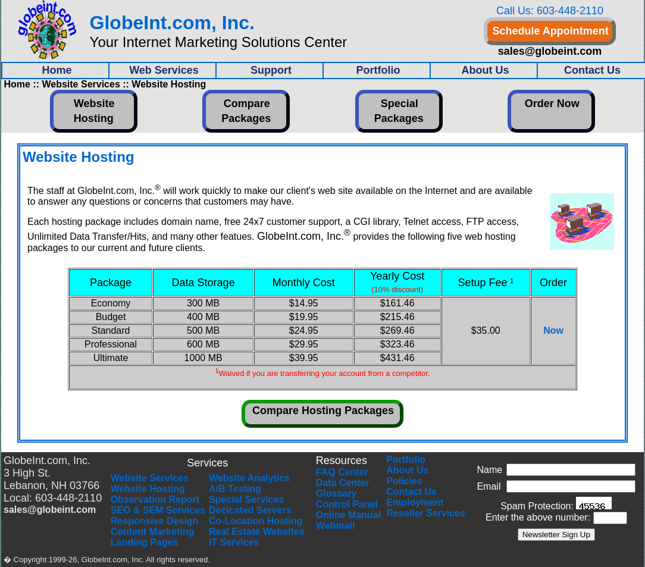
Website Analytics (249, 478)
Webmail (335, 526)
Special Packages (399, 111)
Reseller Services (425, 513)
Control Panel (347, 504)
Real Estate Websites (257, 532)
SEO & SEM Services (158, 510)
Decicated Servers (250, 510)
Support (271, 70)
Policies (404, 481)
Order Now (552, 103)
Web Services (164, 70)
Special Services (246, 499)
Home (56, 70)
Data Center (343, 483)
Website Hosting (94, 111)
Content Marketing (152, 532)
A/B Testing (235, 489)
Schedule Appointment (550, 31)
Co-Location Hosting (255, 521)
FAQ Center (342, 472)
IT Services (234, 542)
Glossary (336, 493)
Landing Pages (145, 542)
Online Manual (348, 515)
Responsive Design (155, 521)
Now (553, 330)
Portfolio (378, 70)
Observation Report (155, 499)
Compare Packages (246, 111)
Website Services (150, 478)
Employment (414, 502)
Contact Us (411, 492)
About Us (485, 70)
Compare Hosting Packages (323, 410)
